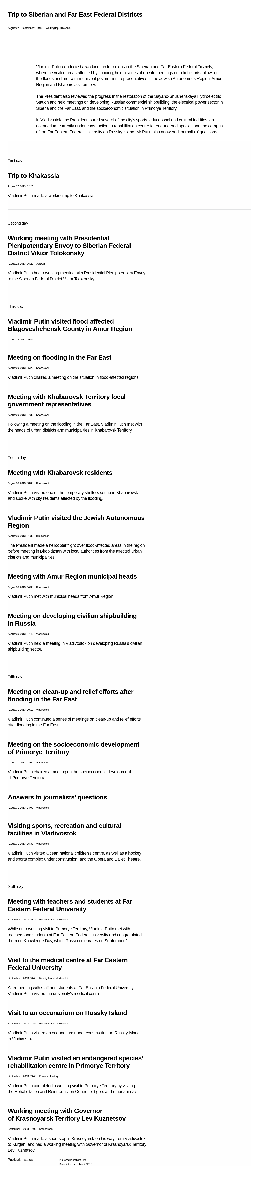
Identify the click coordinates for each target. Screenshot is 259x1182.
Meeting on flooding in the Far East (59, 357)
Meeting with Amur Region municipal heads (72, 576)
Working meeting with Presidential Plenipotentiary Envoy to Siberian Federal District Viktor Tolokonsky (69, 245)
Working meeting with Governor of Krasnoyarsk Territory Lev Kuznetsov (67, 1114)
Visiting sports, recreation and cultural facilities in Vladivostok (64, 829)
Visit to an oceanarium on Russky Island (67, 1012)
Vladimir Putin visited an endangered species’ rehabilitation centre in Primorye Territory (75, 1061)
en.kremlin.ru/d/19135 (81, 1164)
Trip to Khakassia (33, 175)
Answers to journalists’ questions (57, 797)
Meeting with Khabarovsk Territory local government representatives (66, 400)
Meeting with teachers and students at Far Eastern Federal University (70, 905)
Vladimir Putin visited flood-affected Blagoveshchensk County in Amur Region (70, 325)
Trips (83, 1159)
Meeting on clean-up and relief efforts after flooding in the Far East (70, 695)
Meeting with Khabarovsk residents (60, 472)
